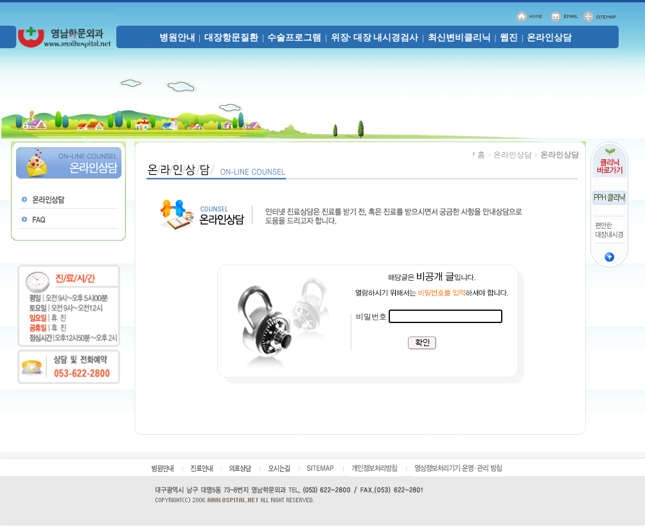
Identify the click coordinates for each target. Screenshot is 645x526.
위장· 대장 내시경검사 (375, 37)
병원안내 (177, 37)
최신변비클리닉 (459, 37)
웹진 (509, 37)
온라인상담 (549, 37)
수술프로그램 (294, 37)
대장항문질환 (231, 37)
